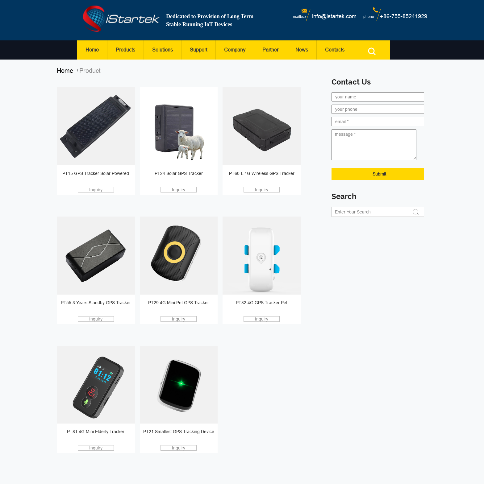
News (301, 49)
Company (234, 49)
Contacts (334, 49)
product (90, 70)
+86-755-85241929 (403, 16)
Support (198, 49)
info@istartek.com (334, 16)
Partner (270, 49)
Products (125, 49)
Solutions (162, 49)
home (67, 70)
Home (92, 49)
